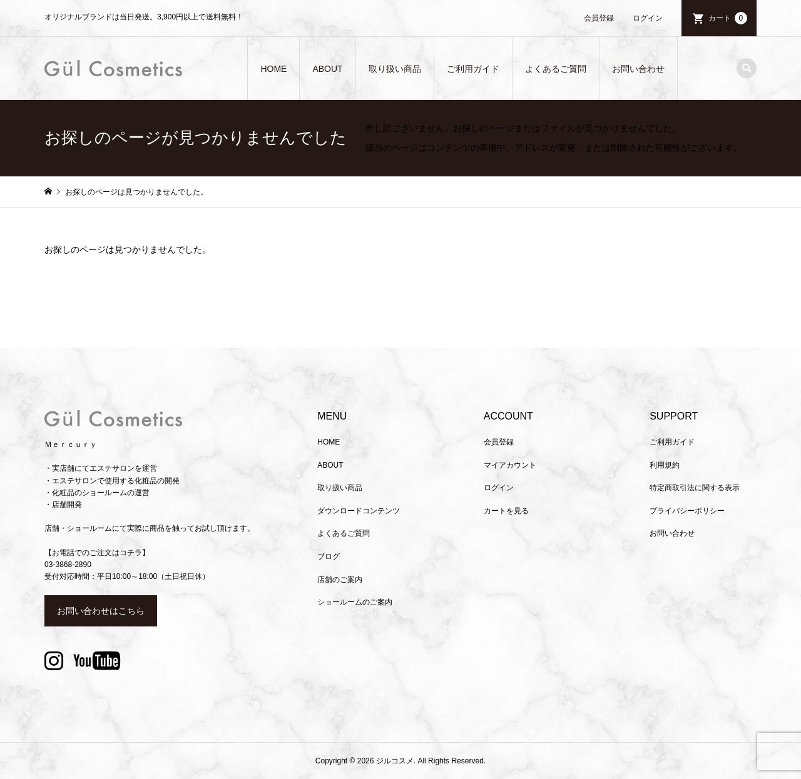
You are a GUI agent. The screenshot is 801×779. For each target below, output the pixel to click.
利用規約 (665, 465)
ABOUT (327, 69)
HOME (273, 69)
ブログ (328, 556)
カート (727, 18)
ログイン (648, 18)
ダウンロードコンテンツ (358, 510)
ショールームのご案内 (354, 602)
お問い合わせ (638, 69)
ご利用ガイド (473, 69)
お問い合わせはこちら (101, 611)
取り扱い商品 (395, 69)
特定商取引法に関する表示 (695, 487)
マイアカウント (510, 465)
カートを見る (506, 510)
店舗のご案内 (339, 579)
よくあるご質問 (555, 69)
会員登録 (599, 18)
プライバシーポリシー (687, 510)
